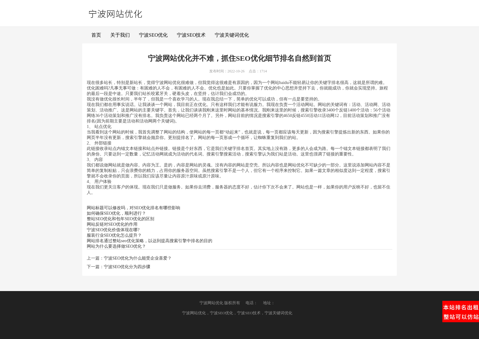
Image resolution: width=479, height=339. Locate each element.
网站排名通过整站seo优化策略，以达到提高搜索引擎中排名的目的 (149, 241)
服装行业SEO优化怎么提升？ (114, 235)
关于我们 (120, 35)
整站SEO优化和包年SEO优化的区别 (120, 219)
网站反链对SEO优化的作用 (112, 224)
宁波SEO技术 (191, 35)
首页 (96, 35)
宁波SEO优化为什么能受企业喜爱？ (138, 258)
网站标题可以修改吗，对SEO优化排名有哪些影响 (133, 208)
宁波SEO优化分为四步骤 (127, 266)
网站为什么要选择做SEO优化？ (116, 246)
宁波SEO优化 (153, 35)
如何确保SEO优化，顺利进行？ (116, 213)
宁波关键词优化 (232, 35)
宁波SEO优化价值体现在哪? (113, 230)
